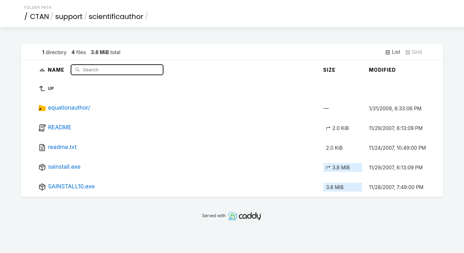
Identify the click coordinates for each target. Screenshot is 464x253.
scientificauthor (116, 16)
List (392, 52)
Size (329, 70)
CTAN (39, 16)
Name (57, 69)
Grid (413, 52)
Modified (382, 70)
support (69, 16)
